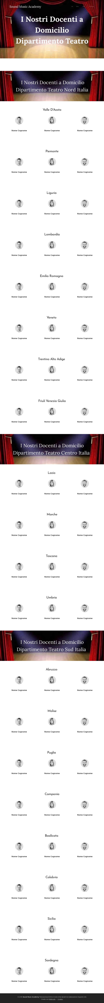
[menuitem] (49, 6)
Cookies (60, 999)
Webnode (52, 999)
